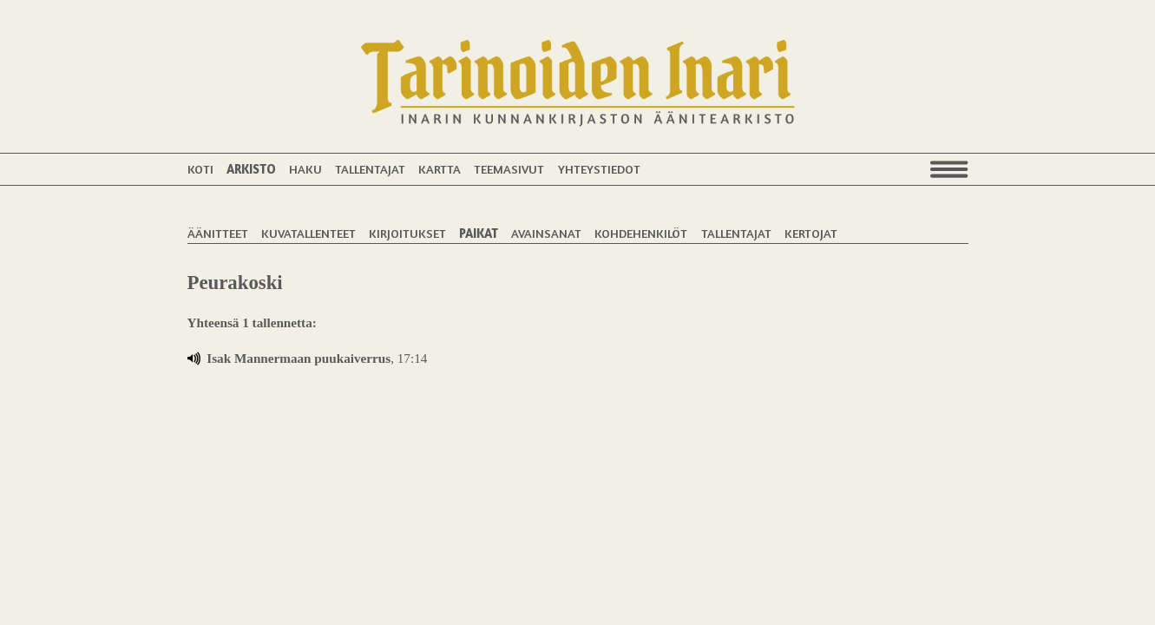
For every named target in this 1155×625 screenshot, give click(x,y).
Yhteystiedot (599, 168)
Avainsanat (546, 233)
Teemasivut (509, 168)
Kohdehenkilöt (640, 233)
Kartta (439, 168)
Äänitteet (217, 233)
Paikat (478, 233)
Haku (305, 168)
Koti (200, 168)
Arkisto (251, 168)
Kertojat (810, 233)
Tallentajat (370, 168)
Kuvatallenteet (308, 233)
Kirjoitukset (407, 233)
